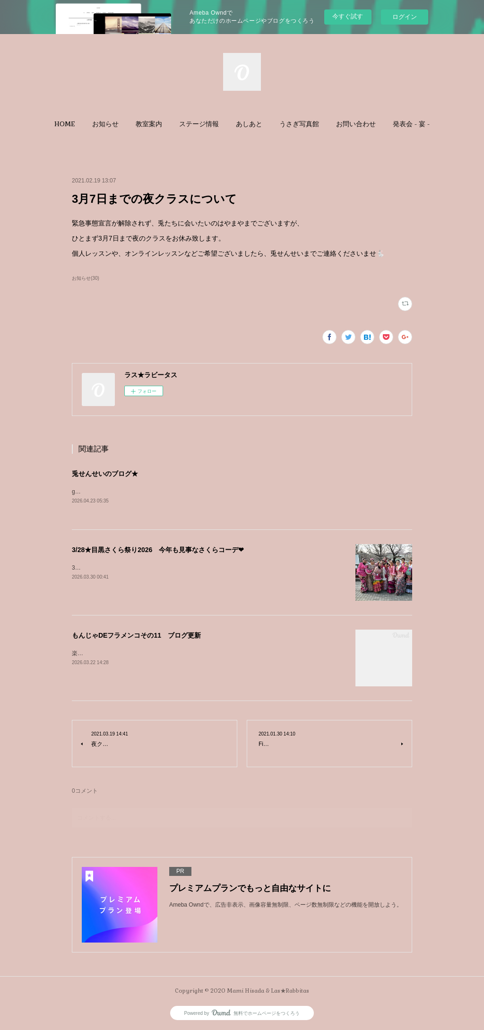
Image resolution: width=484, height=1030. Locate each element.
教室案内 (149, 124)
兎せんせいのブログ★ (105, 473)
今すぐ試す (347, 16)
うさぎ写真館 (299, 124)
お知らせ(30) (85, 278)
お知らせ (105, 124)
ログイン (404, 16)
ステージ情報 (199, 124)
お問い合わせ (356, 124)
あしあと (249, 124)
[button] (64, 124)
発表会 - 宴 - (411, 124)
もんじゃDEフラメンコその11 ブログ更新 (136, 636)
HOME (64, 124)
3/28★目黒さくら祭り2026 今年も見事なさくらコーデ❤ (158, 550)
